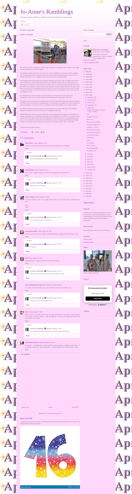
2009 (87, 191)
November (90, 100)
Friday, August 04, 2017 (40, 143)
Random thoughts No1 (93, 124)
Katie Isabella (29, 170)
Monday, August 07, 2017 (54, 156)
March (89, 164)
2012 (87, 183)
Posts (23, 21)
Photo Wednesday (92, 148)
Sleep (88, 140)
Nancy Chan (29, 143)
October (89, 102)
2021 (87, 84)
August (89, 108)
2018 (87, 92)
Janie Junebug (29, 197)
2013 (87, 181)
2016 (87, 173)
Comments (25, 25)
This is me (90, 119)
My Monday (90, 143)
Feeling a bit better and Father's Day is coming (96, 110)
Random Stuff (88, 239)
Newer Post (25, 407)
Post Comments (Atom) (54, 413)
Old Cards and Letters (93, 130)
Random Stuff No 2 (92, 117)
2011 (87, 186)
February (90, 167)
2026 (87, 71)
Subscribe (98, 298)
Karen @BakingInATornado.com (35, 285)
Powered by (98, 305)
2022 (87, 82)
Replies (29, 152)
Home (50, 407)
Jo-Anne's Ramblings (46, 11)
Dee (26, 312)
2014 (87, 178)
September (90, 105)
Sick (88, 114)
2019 (87, 90)
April (88, 162)
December (90, 97)
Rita (26, 258)
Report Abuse (89, 203)
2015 (87, 175)
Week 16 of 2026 (26, 418)
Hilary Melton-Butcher (32, 342)
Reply (26, 148)
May (88, 159)
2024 (87, 77)
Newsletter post (91, 151)
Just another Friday (92, 135)
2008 (87, 193)
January (89, 169)
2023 (87, 79)
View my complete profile (91, 62)
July (88, 154)
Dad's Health (90, 145)
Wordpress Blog (88, 242)
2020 (87, 87)
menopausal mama (31, 231)
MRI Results (90, 137)
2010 (87, 188)
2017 (87, 95)
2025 (87, 74)
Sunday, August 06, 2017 (35, 312)
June (89, 156)
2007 (87, 196)
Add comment (25, 354)
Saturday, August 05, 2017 (54, 285)
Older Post (75, 407)
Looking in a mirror (92, 127)
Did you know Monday (93, 122)
